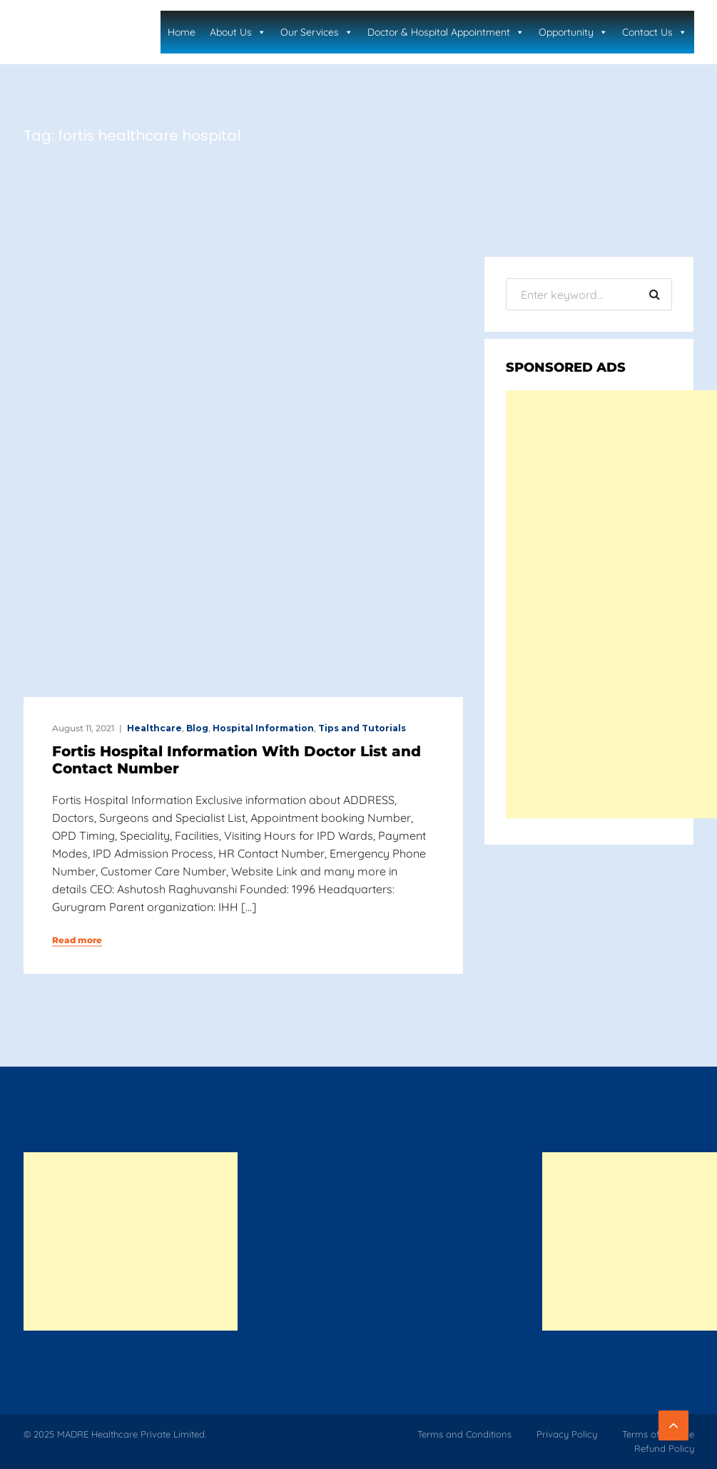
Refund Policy (664, 1448)
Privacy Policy (567, 1434)
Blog (197, 728)
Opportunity (573, 32)
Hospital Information (263, 728)
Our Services (316, 32)
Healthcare (154, 728)
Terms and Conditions (464, 1434)
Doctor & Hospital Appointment (445, 32)
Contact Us (654, 32)
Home (181, 32)
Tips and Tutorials (362, 728)
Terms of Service (658, 1434)
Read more (77, 940)
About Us (238, 32)
